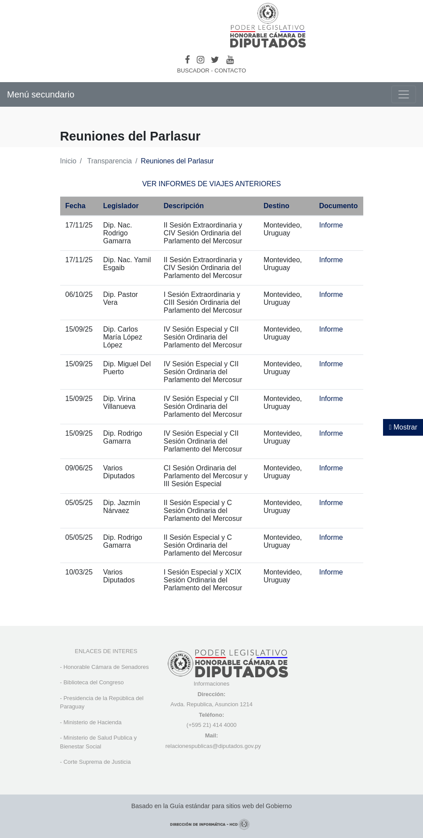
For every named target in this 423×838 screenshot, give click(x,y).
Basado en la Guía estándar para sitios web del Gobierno (211, 805)
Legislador (121, 206)
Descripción (183, 206)
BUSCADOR (193, 70)
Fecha (75, 206)
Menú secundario (40, 94)
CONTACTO (230, 70)
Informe (331, 225)
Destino (276, 206)
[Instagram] (200, 60)
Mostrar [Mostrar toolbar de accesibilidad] (403, 427)
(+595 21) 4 (201, 725)
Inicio (68, 161)
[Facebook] (187, 60)
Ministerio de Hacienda (92, 722)
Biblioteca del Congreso (93, 682)
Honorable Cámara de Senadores (105, 667)
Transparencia (109, 161)
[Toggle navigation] (403, 94)
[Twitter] (215, 60)
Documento (338, 206)
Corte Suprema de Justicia (96, 762)
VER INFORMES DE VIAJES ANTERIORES (211, 184)
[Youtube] (230, 60)
